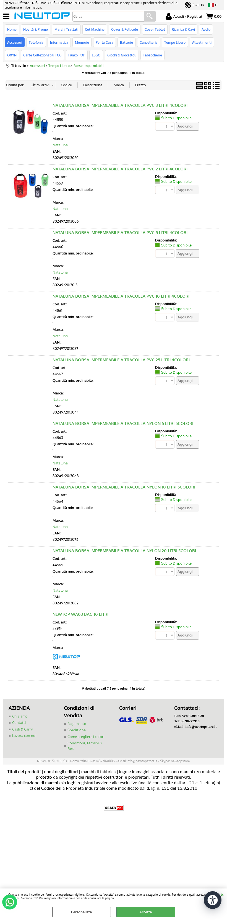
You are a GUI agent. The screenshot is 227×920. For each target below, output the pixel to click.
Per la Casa (104, 42)
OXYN (12, 55)
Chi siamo (20, 716)
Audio (206, 29)
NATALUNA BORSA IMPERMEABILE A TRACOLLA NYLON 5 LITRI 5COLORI (123, 423)
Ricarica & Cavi (183, 29)
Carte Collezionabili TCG (42, 55)
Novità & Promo (35, 29)
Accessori (14, 42)
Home (12, 29)
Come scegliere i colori (85, 736)
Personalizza (81, 912)
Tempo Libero (175, 42)
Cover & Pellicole (124, 29)
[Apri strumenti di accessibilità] (212, 900)
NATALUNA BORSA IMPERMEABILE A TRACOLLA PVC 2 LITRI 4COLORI (120, 168)
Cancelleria (149, 42)
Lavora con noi (24, 735)
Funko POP (76, 55)
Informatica (59, 42)
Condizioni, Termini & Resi (84, 746)
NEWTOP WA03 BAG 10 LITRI (80, 614)
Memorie (82, 42)
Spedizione (76, 730)
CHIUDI (222, 894)
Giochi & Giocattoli (121, 55)
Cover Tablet (155, 29)
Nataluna (60, 145)
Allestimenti (202, 42)
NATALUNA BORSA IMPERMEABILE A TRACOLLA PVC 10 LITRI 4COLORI (121, 296)
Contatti (19, 722)
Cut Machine (95, 29)
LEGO (96, 55)
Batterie (126, 42)
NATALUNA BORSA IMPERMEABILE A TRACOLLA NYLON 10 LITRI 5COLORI (124, 487)
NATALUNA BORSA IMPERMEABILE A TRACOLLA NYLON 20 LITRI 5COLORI (124, 550)
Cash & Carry (22, 729)
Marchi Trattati (66, 29)
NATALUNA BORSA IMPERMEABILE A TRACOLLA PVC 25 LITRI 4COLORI (121, 359)
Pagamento (76, 723)
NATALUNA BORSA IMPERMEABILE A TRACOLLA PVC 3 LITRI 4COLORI (120, 105)
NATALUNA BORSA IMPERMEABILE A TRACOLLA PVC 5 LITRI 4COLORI (120, 232)
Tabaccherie (152, 55)
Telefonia (36, 42)
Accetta (145, 912)
